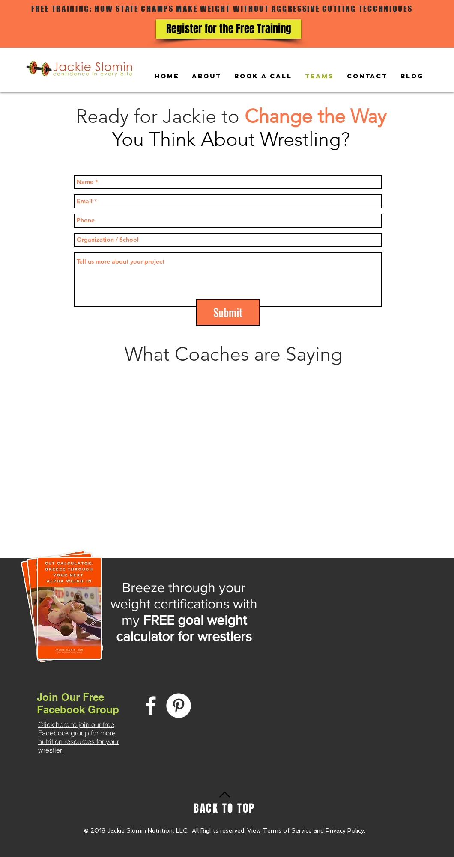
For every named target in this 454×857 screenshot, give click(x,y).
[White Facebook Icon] (150, 705)
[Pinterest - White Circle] (178, 705)
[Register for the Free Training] (228, 29)
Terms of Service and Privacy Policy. (314, 830)
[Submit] (228, 312)
